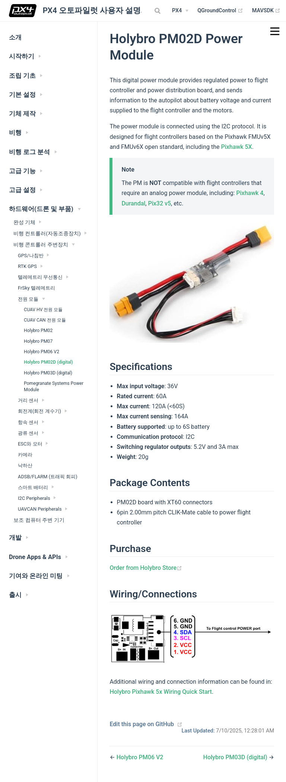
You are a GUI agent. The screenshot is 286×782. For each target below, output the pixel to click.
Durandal (133, 203)
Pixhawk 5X (236, 146)
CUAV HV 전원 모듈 (43, 309)
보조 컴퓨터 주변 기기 (38, 520)
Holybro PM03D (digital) (48, 373)
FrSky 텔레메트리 (36, 288)
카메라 (25, 454)
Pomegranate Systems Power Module (53, 386)
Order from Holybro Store (145, 567)
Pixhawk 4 (249, 193)
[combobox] (158, 10)
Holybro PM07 (38, 341)
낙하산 (25, 465)
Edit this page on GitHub (141, 724)
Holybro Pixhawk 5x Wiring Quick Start (160, 691)
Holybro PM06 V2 (41, 351)
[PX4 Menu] (180, 11)
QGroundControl (220, 11)
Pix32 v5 (159, 203)
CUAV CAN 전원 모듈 (45, 320)
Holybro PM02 (38, 330)
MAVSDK (266, 11)
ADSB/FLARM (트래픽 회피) (47, 476)
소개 (15, 37)
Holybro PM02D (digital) (48, 362)
